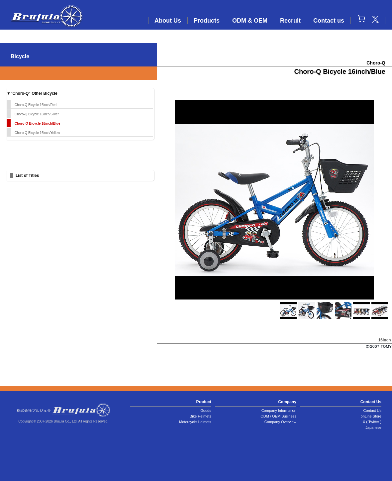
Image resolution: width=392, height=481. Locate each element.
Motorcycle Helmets (195, 422)
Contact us (328, 20)
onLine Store (371, 416)
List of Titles (27, 175)
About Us (167, 20)
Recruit (290, 20)
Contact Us (372, 411)
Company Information (278, 411)
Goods (205, 411)
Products (207, 20)
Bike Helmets (200, 416)
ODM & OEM (249, 20)
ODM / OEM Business (278, 416)
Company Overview (280, 422)
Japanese (373, 427)
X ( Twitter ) (372, 422)
